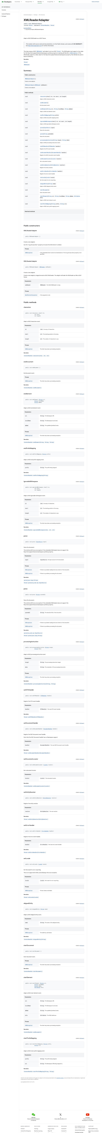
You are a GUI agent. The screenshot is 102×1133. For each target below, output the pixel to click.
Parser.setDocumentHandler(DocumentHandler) (37, 753)
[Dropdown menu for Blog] (64, 1)
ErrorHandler (53, 171)
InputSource (47, 127)
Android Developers (28, 14)
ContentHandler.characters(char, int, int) (36, 355)
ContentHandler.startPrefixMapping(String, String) (39, 1071)
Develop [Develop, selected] (40, 1)
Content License (60, 1078)
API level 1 (82, 19)
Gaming (36, 1128)
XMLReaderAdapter (30, 78)
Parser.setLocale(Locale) (31, 897)
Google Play (50, 1)
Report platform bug (92, 1128)
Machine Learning (38, 1131)
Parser (52, 25)
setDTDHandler (44, 146)
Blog (61, 1)
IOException (28, 569)
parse (41, 127)
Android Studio (95, 1)
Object (31, 25)
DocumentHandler (56, 152)
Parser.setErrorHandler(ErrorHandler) (35, 852)
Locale (48, 177)
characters (43, 96)
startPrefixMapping (45, 204)
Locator (54, 158)
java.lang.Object (27, 28)
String (49, 109)
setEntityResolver (45, 165)
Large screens (51, 1128)
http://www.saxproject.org (35, 45)
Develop (35, 14)
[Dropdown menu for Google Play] (55, 1)
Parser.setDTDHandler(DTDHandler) (34, 717)
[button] (9, 16)
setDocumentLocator (45, 158)
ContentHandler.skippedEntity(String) (35, 939)
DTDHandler (52, 146)
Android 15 (63, 1128)
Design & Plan (29, 1)
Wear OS (50, 1131)
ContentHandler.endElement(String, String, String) (39, 442)
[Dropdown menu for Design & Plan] (34, 1)
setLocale (43, 177)
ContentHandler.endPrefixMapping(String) (36, 475)
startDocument (44, 190)
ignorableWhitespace (46, 121)
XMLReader (39, 51)
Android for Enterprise (26, 1131)
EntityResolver (55, 165)
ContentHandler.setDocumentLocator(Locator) (37, 786)
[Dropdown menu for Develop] (44, 1)
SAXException (73, 53)
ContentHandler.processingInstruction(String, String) (40, 684)
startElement (43, 196)
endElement (43, 109)
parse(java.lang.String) (31, 580)
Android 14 (63, 1131)
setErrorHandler (44, 171)
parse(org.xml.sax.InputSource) (33, 633)
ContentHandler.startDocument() (33, 971)
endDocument (43, 102)
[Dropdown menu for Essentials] (22, 1)
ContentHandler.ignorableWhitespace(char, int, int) (39, 530)
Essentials (17, 1)
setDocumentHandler (45, 152)
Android (22, 1128)
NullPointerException (31, 295)
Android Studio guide (80, 1130)
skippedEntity (44, 183)
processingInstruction (46, 140)
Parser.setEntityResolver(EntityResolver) (36, 819)
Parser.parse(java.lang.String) (33, 635)
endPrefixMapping (45, 115)
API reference (6, 7)
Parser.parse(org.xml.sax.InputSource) (35, 582)
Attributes (77, 196)
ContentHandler (45, 25)
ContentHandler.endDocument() (32, 387)
